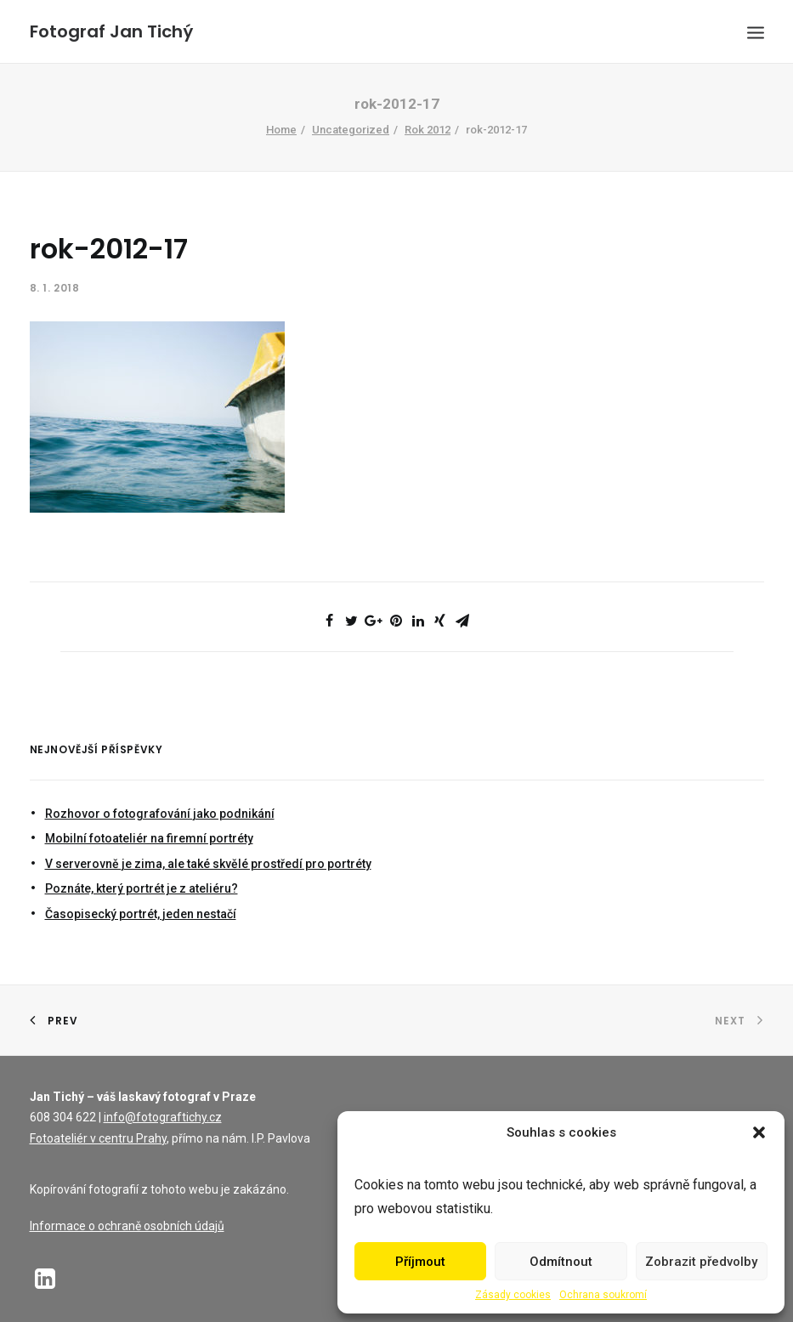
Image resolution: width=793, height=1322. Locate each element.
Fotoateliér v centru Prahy (98, 1138)
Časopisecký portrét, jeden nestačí (140, 914)
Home (281, 129)
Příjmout (420, 1261)
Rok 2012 (427, 129)
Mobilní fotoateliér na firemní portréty (149, 838)
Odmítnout (561, 1261)
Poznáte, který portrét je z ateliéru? (141, 888)
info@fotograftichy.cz (163, 1117)
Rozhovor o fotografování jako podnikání (160, 813)
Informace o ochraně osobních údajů (127, 1226)
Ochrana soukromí (603, 1295)
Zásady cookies (513, 1295)
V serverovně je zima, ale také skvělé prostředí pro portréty (208, 864)
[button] (759, 1132)
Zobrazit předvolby (701, 1261)
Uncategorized (350, 129)
